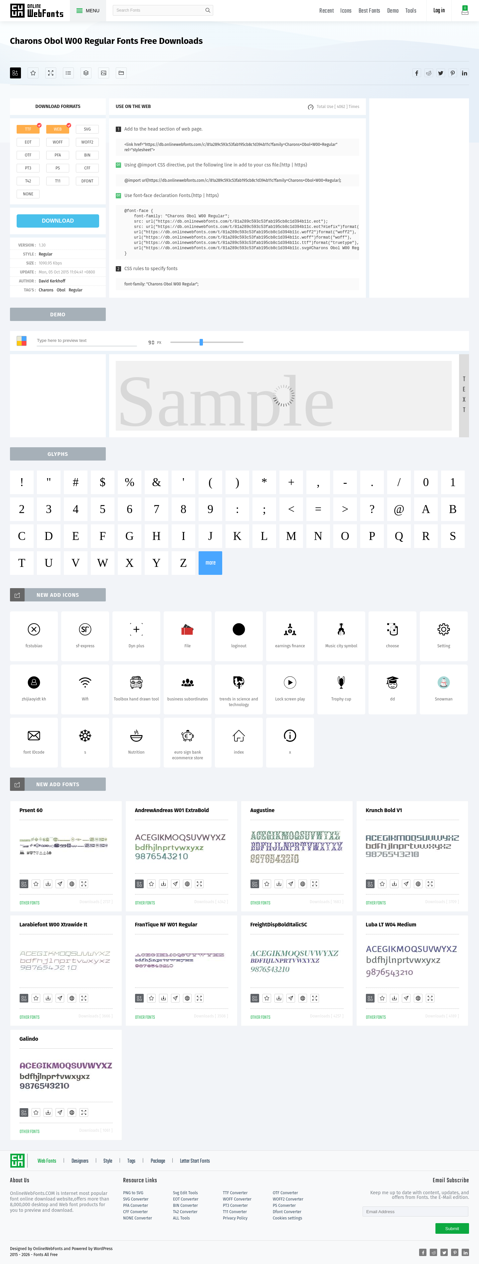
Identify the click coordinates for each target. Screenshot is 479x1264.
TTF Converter (235, 1193)
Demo (393, 11)
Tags (131, 1161)
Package (158, 1161)
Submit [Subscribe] (452, 1228)
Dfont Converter (287, 1212)
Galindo (29, 1039)
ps (58, 168)
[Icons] (103, 72)
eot (28, 142)
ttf (28, 129)
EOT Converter (185, 1199)
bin (87, 155)
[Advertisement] (419, 198)
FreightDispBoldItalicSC (278, 924)
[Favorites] (33, 72)
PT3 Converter (235, 1205)
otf (28, 155)
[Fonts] (121, 72)
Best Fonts (370, 11)
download (58, 221)
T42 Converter (185, 1212)
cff (87, 168)
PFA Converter (135, 1205)
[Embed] (72, 884)
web (58, 129)
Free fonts (40, 11)
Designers (80, 1161)
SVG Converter (135, 1199)
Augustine (262, 810)
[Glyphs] (68, 72)
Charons (46, 290)
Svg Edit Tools (185, 1193)
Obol (61, 290)
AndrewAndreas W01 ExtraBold (172, 810)
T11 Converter (235, 1212)
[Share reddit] (428, 72)
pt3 (28, 168)
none (28, 194)
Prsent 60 (31, 810)
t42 (28, 181)
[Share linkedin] (464, 72)
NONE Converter (137, 1218)
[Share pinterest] (452, 72)
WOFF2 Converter (288, 1199)
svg (87, 129)
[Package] (85, 72)
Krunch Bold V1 (384, 810)
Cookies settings (287, 1218)
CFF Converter (135, 1212)
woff (58, 142)
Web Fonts (47, 1161)
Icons (346, 11)
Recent (326, 11)
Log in (439, 11)
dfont (87, 181)
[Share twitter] (440, 72)
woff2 (87, 142)
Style (107, 1161)
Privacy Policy (235, 1218)
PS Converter (284, 1205)
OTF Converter (285, 1193)
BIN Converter (185, 1205)
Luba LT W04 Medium (391, 924)
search (208, 10)
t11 (57, 181)
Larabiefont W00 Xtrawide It (53, 924)
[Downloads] (48, 884)
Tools (411, 11)
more (211, 563)
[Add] (15, 72)
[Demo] (50, 72)
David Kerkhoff (52, 281)
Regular (45, 254)
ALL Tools (181, 1218)
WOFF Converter (237, 1199)
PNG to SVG (133, 1193)
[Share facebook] (416, 72)
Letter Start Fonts (195, 1161)
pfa (58, 155)
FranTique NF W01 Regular (166, 924)
